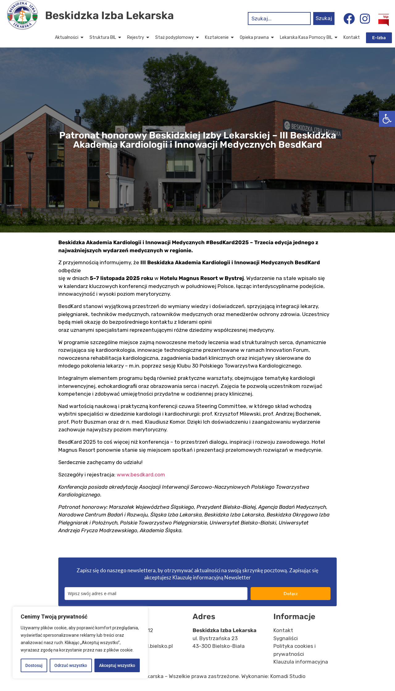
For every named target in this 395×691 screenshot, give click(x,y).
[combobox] (279, 18)
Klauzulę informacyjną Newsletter (211, 577)
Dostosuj (34, 665)
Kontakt (283, 630)
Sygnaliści (285, 638)
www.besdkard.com (141, 474)
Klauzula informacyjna (300, 662)
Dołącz (291, 593)
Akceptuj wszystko (117, 665)
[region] (80, 643)
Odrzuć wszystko (70, 665)
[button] (387, 119)
